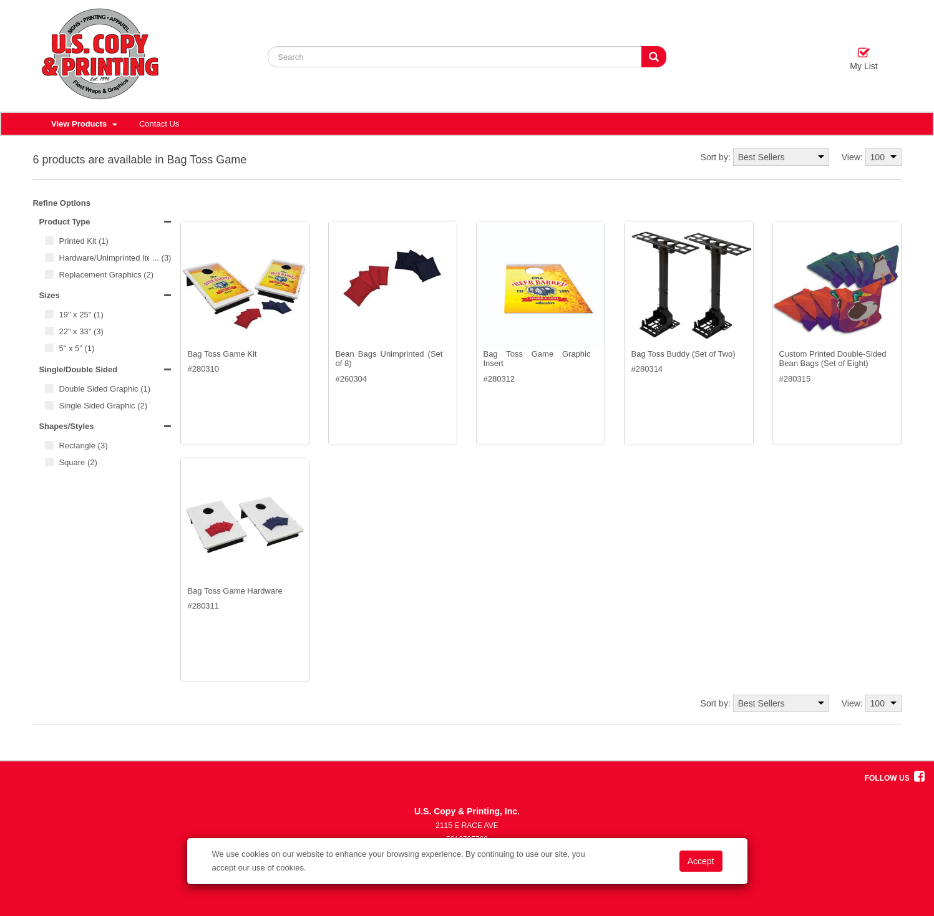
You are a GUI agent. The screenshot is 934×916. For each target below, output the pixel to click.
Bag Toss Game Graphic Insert (536, 359)
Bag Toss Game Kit (221, 354)
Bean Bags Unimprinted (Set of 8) (388, 359)
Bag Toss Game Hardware (234, 590)
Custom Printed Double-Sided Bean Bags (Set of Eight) (833, 359)
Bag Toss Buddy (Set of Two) (683, 354)
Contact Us (159, 123)
